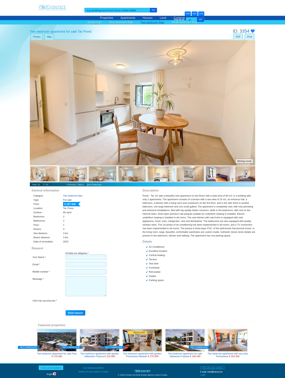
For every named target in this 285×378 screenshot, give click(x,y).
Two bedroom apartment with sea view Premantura (228, 355)
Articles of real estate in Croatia (93, 371)
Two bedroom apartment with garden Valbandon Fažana (99, 355)
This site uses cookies (212, 368)
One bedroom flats (121, 22)
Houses (147, 17)
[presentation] (86, 303)
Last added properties (93, 368)
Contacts (179, 17)
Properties (106, 17)
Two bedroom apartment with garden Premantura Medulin (142, 355)
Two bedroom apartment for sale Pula (57, 353)
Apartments (128, 17)
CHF (201, 14)
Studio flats (95, 22)
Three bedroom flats (184, 22)
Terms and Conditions (51, 368)
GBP (188, 14)
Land (163, 17)
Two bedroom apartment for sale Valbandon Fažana (185, 355)
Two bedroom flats (152, 22)
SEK (194, 14)
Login (203, 374)
